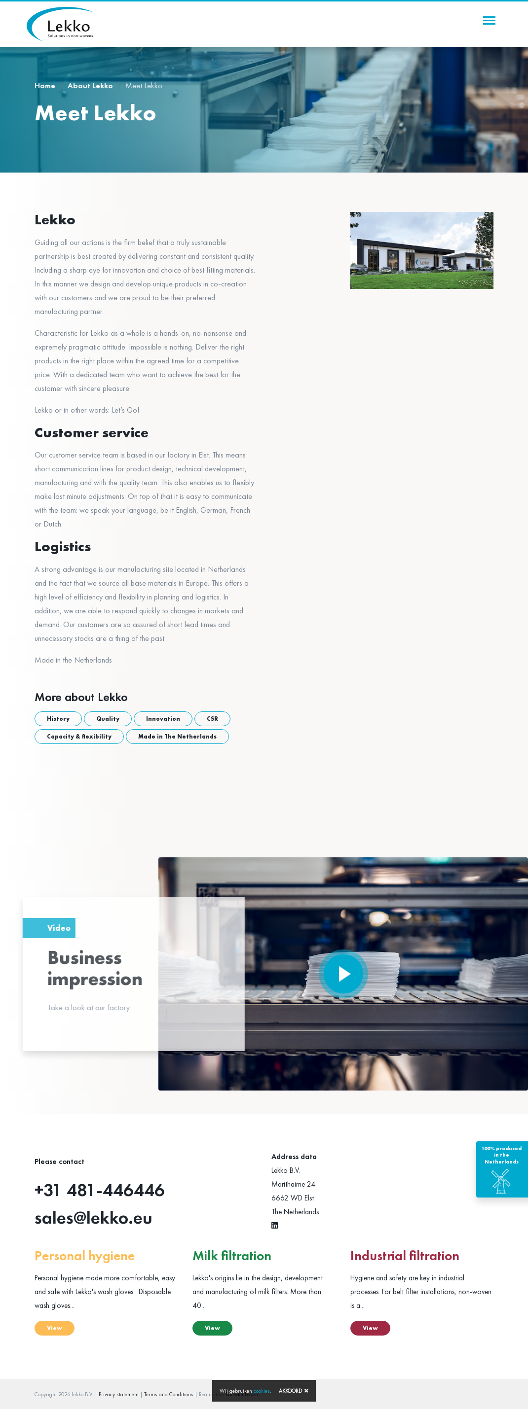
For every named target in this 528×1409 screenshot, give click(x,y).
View (54, 1328)
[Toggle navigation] (489, 20)
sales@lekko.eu (93, 1217)
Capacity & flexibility (79, 736)
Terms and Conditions (168, 1394)
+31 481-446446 (100, 1189)
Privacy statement (119, 1394)
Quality (107, 719)
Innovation (163, 719)
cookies (262, 1390)
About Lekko (90, 85)
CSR (212, 719)
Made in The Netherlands (177, 736)
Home (45, 85)
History (58, 719)
